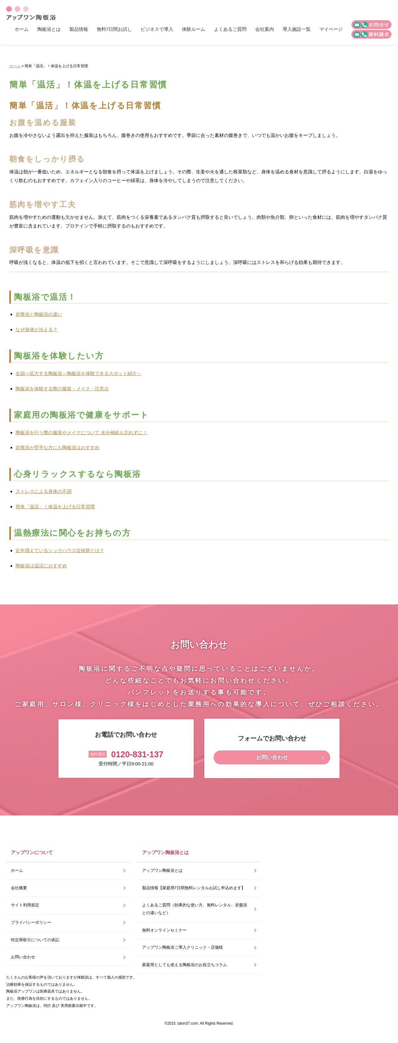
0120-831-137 (137, 754)
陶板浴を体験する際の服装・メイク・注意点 (62, 388)
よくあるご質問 (230, 29)
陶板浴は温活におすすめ (41, 565)
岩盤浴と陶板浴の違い (39, 314)
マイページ (331, 29)
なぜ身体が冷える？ (37, 329)
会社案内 (264, 29)
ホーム (22, 29)
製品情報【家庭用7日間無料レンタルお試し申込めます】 (193, 888)
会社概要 (19, 888)
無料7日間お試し (114, 29)
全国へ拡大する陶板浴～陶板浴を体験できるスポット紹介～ (78, 373)
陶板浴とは (49, 29)
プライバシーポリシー (31, 922)
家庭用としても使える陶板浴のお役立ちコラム (184, 964)
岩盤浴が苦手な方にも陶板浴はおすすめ (58, 447)
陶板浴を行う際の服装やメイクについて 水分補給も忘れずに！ (81, 432)
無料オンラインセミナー (164, 930)
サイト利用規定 (25, 905)
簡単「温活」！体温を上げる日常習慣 (55, 506)
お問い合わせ (272, 757)
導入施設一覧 (297, 29)
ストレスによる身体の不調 (44, 491)
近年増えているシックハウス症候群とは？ (60, 550)
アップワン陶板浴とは (162, 870)
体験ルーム (193, 29)
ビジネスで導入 (157, 29)
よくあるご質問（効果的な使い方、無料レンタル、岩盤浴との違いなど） (194, 909)
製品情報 (78, 29)
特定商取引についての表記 (35, 939)
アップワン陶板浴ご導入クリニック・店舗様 (182, 947)
